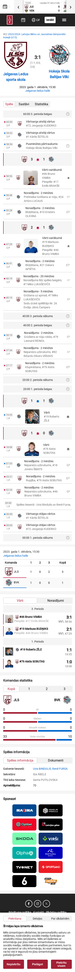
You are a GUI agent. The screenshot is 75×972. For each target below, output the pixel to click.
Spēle (9, 104)
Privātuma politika (20, 912)
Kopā (11, 689)
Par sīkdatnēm (60, 918)
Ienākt (50, 20)
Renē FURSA (60, 768)
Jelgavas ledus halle (37, 90)
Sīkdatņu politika (56, 912)
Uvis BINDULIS (42, 768)
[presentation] (18, 7)
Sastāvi (24, 104)
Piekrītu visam (61, 964)
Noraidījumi (55, 600)
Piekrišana (14, 918)
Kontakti (38, 912)
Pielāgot (37, 964)
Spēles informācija (20, 760)
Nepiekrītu (13, 964)
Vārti (20, 600)
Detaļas (37, 918)
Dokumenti (55, 760)
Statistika (41, 104)
